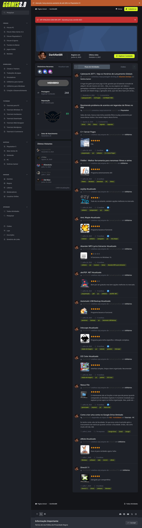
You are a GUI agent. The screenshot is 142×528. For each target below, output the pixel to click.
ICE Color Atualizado (89, 356)
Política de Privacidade (54, 525)
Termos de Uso (40, 525)
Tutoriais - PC (129, 417)
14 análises (99, 262)
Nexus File (84, 385)
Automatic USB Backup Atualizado (95, 301)
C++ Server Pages (88, 132)
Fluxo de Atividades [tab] (92, 67)
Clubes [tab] (123, 67)
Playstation (125, 110)
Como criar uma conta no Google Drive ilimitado (101, 414)
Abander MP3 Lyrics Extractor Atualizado (98, 246)
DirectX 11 (84, 467)
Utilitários (128, 134)
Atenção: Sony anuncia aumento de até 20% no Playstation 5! (56, 3)
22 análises (99, 179)
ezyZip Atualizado (88, 189)
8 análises (99, 150)
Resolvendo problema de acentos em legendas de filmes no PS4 (106, 106)
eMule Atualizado (88, 439)
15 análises (99, 291)
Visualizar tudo (63, 67)
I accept (131, 523)
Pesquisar (9, 12)
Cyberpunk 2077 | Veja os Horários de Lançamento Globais (106, 74)
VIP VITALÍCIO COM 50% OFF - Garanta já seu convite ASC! (59, 20)
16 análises (99, 346)
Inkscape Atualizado (89, 327)
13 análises (99, 236)
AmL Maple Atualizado (90, 217)
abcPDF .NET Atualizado (90, 272)
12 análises (99, 207)
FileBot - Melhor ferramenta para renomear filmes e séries (106, 160)
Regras (65, 525)
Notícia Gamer (85, 79)
